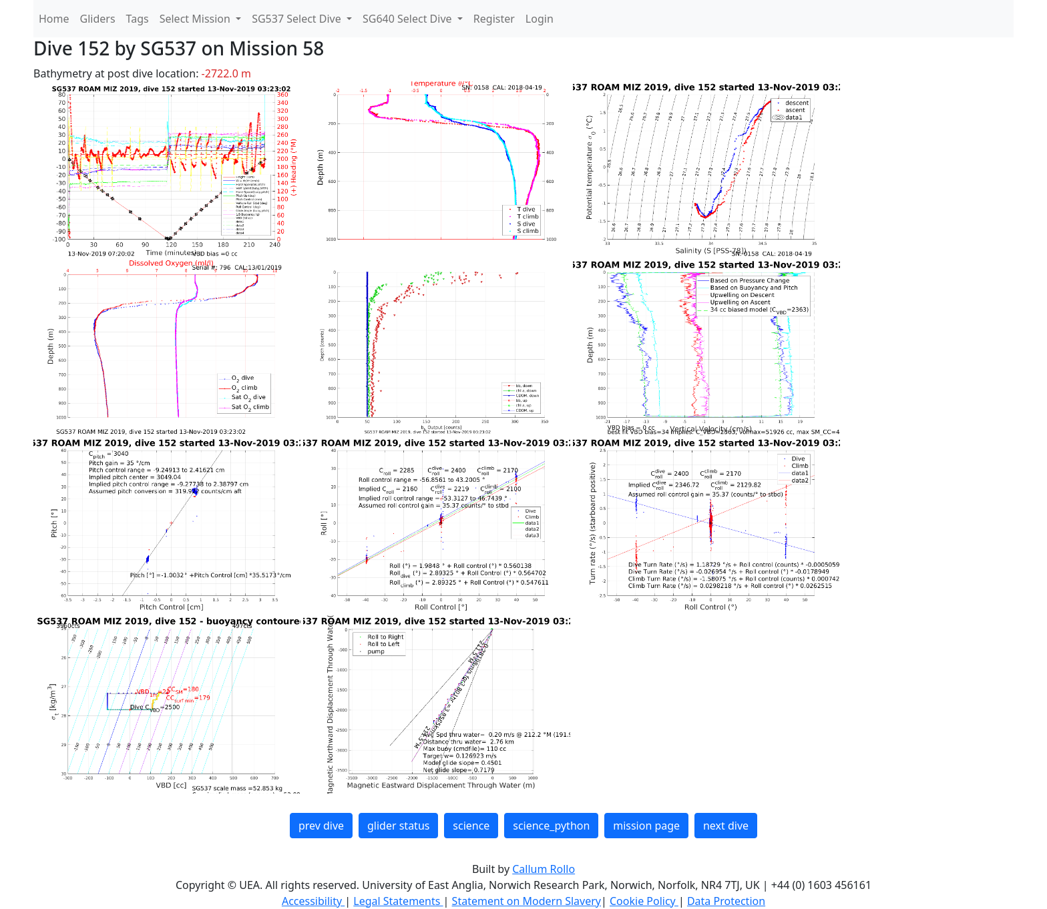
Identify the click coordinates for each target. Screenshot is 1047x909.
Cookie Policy (644, 901)
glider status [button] (398, 825)
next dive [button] (726, 825)
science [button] (471, 825)
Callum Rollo (543, 869)
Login (540, 18)
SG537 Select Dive (298, 18)
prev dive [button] (321, 825)
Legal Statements (398, 901)
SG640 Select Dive (409, 18)
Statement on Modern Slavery (526, 901)
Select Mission (196, 18)
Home (54, 18)
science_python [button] (551, 825)
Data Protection (726, 901)
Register (494, 18)
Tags (137, 18)
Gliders (98, 18)
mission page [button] (646, 825)
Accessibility (313, 901)
